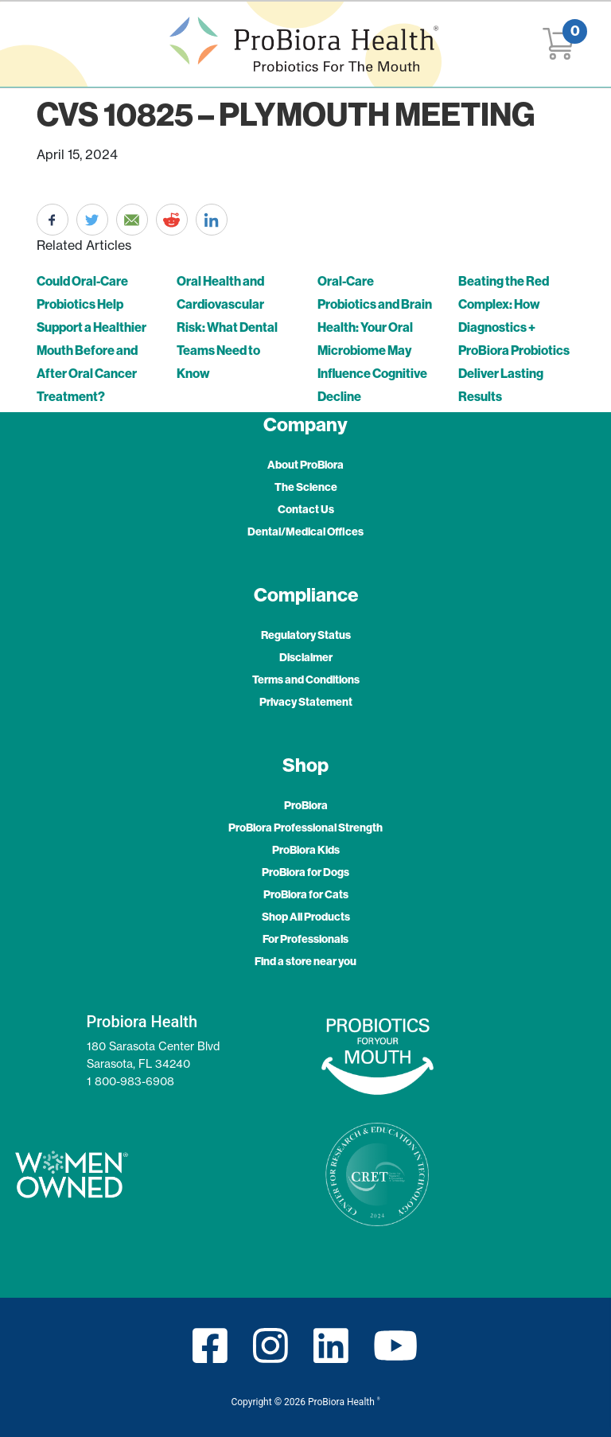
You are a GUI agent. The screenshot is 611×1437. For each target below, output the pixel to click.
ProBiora (306, 805)
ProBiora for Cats (305, 894)
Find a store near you (305, 961)
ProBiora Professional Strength (305, 827)
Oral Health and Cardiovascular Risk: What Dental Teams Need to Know (227, 327)
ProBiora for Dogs (305, 872)
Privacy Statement (305, 702)
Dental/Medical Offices (305, 531)
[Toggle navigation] (45, 44)
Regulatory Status (306, 635)
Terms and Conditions (306, 679)
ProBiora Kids (306, 850)
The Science (305, 487)
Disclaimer (306, 657)
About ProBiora (305, 465)
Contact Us (306, 509)
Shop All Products (306, 916)
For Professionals (305, 939)
